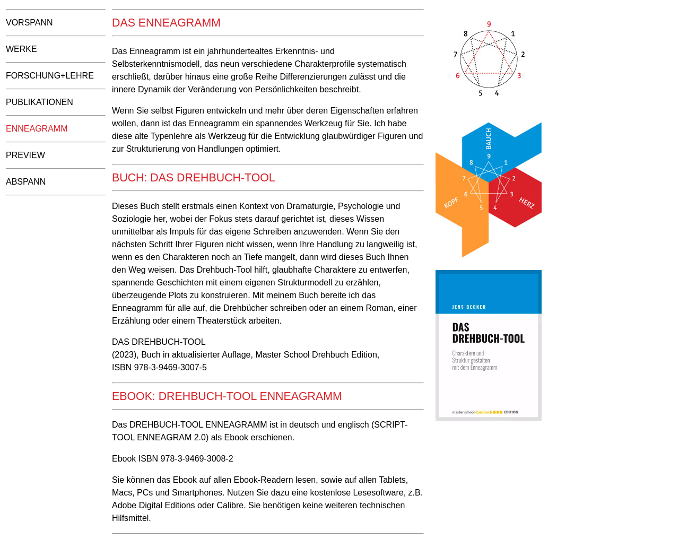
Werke (21, 49)
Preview (25, 155)
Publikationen (39, 102)
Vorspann (29, 22)
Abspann (26, 181)
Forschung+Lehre (50, 75)
